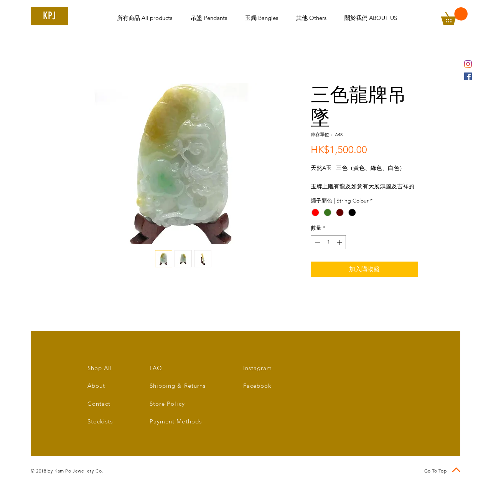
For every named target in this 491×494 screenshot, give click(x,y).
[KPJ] (49, 16)
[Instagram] (468, 64)
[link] (454, 16)
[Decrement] (316, 242)
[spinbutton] (328, 242)
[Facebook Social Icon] (468, 76)
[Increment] (340, 242)
